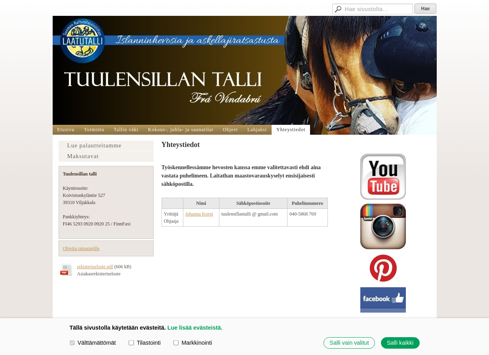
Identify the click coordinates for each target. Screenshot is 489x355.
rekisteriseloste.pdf (95, 266)
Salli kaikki (400, 343)
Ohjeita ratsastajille (81, 248)
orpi (209, 214)
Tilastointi (144, 343)
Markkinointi (192, 343)
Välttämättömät (93, 343)
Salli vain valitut (349, 343)
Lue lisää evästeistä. (195, 327)
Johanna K (195, 214)
